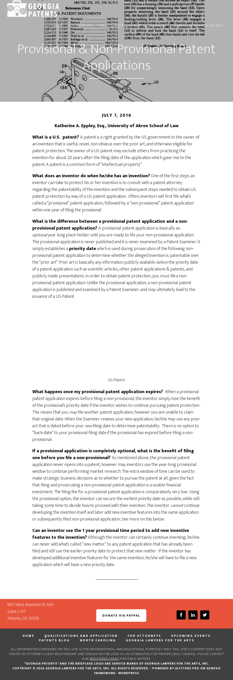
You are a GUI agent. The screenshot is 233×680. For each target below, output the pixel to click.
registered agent (104, 658)
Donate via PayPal (121, 615)
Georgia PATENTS (48, 8)
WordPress (128, 673)
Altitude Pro (187, 668)
